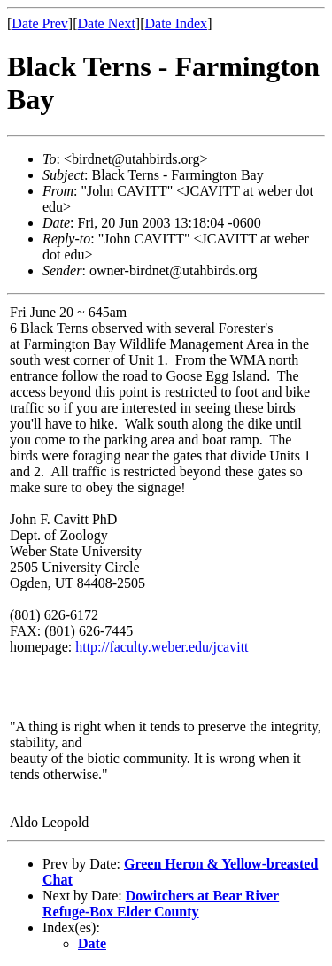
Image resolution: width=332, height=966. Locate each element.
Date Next (106, 23)
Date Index (175, 23)
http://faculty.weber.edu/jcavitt (161, 646)
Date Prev (40, 23)
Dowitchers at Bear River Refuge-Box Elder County (160, 903)
